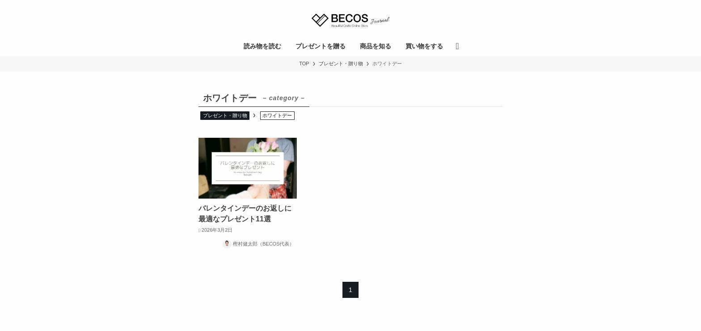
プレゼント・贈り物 (225, 115)
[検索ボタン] (457, 46)
